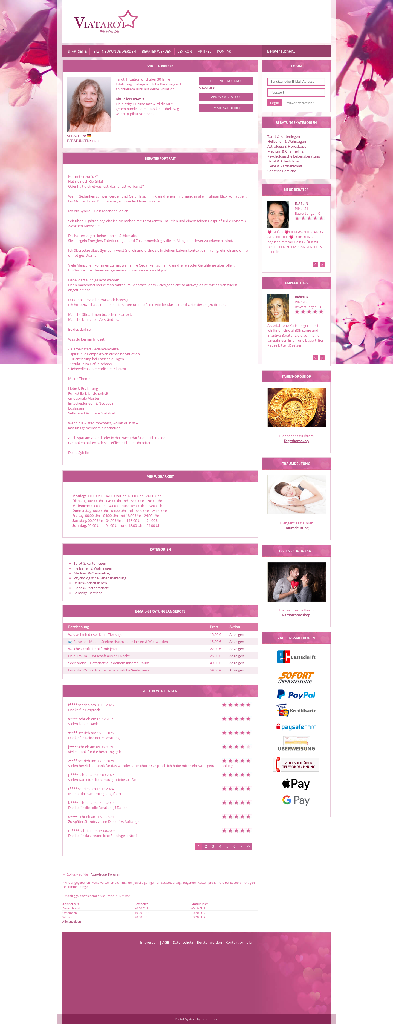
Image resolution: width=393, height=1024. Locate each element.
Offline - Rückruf (226, 80)
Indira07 (301, 296)
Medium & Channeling (285, 151)
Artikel (204, 51)
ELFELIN (301, 203)
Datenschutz (183, 942)
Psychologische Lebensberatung (293, 156)
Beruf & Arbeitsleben (284, 161)
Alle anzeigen (71, 921)
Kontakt (225, 51)
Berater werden (157, 51)
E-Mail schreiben (226, 107)
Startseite (77, 51)
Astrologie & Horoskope (286, 146)
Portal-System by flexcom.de (196, 1019)
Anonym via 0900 (226, 96)
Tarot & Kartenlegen (283, 136)
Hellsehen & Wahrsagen (286, 141)
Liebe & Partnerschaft (284, 166)
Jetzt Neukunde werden (114, 51)
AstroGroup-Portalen (105, 874)
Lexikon (184, 51)
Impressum (149, 942)
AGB (165, 942)
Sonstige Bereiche (281, 170)
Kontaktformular (239, 942)
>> (248, 846)
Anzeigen (236, 634)
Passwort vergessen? (299, 103)
